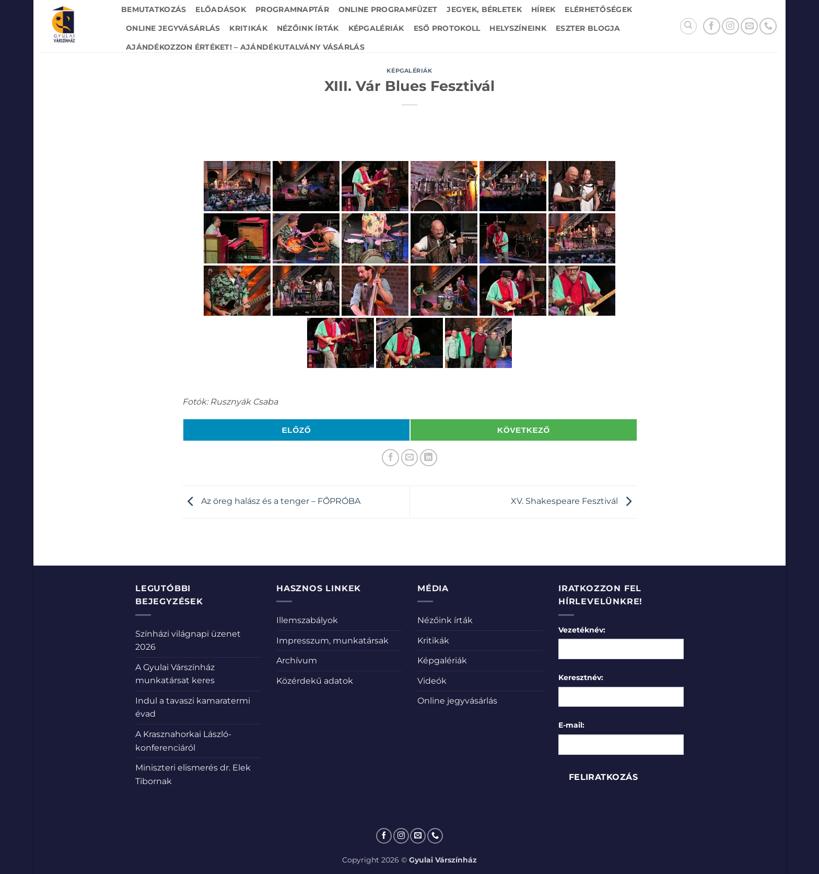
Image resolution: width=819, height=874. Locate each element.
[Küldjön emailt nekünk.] (749, 26)
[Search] (688, 26)
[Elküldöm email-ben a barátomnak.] (409, 457)
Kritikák (248, 28)
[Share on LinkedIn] (428, 457)
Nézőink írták (308, 28)
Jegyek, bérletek (484, 9)
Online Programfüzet (387, 9)
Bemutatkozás (153, 9)
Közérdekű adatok (314, 681)
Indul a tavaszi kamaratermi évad (192, 707)
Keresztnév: (580, 677)
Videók (432, 681)
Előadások (220, 9)
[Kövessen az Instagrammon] (730, 26)
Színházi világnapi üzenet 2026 (188, 640)
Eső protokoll (447, 28)
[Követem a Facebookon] (711, 26)
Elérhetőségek (598, 9)
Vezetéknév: (581, 630)
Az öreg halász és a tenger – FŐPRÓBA (271, 502)
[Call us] (768, 26)
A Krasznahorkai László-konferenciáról (183, 741)
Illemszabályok (307, 620)
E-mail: (571, 725)
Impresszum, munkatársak (332, 641)
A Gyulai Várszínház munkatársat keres (175, 674)
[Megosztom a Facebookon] (390, 457)
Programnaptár (292, 9)
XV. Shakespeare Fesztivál (574, 502)
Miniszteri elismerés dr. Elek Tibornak (193, 774)
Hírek (543, 9)
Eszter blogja (588, 28)
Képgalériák (376, 28)
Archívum (296, 660)
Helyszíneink (517, 28)
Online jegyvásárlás (173, 28)
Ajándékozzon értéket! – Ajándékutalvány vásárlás (245, 47)
